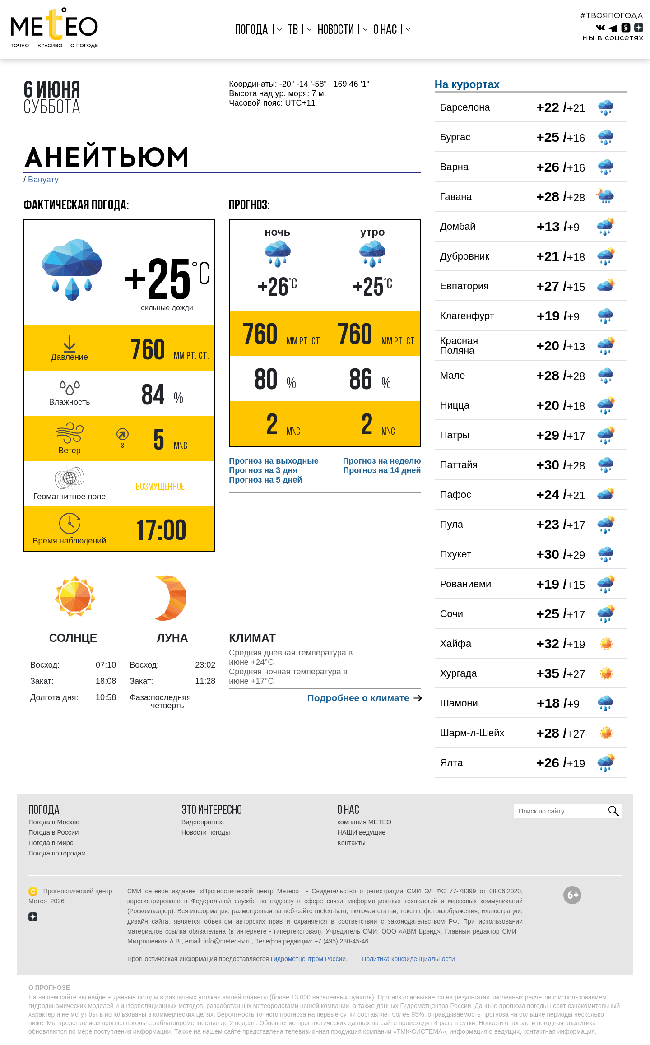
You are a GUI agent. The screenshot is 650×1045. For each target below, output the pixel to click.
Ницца (455, 405)
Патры (455, 435)
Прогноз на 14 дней (382, 470)
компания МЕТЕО (364, 822)
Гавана (456, 196)
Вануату (43, 179)
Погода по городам (57, 853)
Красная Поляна (459, 345)
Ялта (451, 762)
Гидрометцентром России (308, 958)
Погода (251, 30)
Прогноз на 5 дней (265, 479)
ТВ (293, 30)
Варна (454, 166)
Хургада (458, 673)
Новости (336, 30)
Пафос (455, 494)
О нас (385, 30)
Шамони (459, 703)
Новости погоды (205, 832)
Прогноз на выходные (273, 460)
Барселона (465, 107)
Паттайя (459, 464)
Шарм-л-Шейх (472, 732)
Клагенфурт (467, 315)
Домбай (458, 226)
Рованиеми (466, 584)
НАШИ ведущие (361, 832)
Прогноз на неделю (382, 460)
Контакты (351, 842)
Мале (452, 375)
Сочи (451, 613)
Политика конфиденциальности (408, 958)
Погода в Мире (51, 842)
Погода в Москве (53, 822)
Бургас (455, 137)
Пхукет (455, 554)
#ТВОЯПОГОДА (611, 15)
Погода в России (53, 832)
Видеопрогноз (202, 822)
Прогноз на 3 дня (263, 470)
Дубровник (464, 256)
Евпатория (464, 286)
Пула (451, 524)
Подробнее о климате (364, 697)
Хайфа (456, 643)
